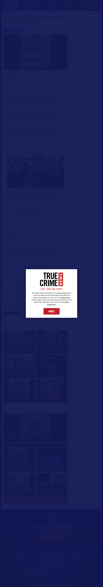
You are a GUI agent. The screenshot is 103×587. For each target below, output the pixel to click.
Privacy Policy (65, 298)
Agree (51, 311)
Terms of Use (61, 293)
